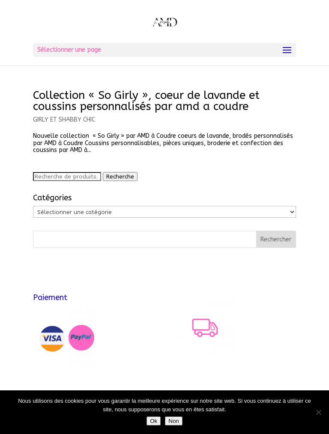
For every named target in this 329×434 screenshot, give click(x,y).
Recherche (120, 176)
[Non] (318, 412)
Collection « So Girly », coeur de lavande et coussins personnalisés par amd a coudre (146, 101)
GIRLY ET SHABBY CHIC (64, 119)
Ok (153, 421)
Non (173, 421)
